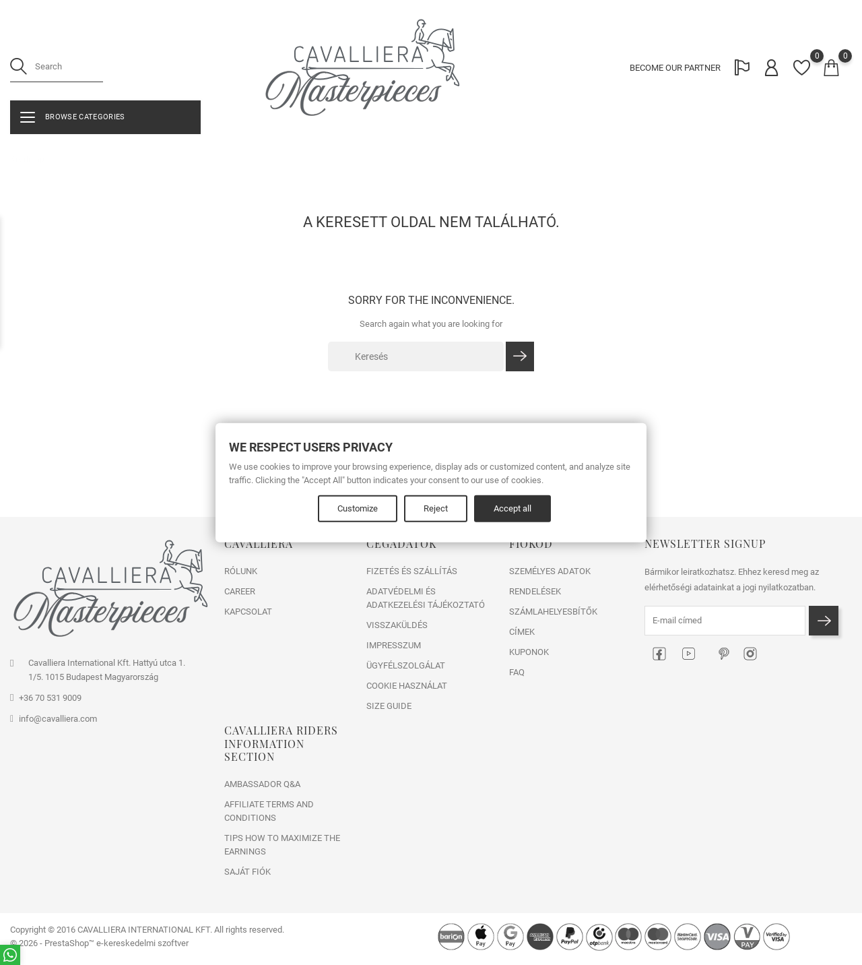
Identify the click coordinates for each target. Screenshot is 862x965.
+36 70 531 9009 (50, 698)
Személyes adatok (550, 571)
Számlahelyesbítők (553, 611)
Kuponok (529, 652)
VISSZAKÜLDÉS (397, 625)
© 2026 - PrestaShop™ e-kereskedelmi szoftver (99, 943)
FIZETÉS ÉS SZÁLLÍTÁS (411, 571)
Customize (357, 508)
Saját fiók (247, 872)
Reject (436, 508)
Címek (522, 632)
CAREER (239, 591)
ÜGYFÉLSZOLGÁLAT (405, 665)
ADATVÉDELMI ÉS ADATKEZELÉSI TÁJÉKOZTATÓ (425, 598)
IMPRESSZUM (393, 645)
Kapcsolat (248, 611)
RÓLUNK (240, 571)
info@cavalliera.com (58, 719)
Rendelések (535, 591)
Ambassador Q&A (262, 784)
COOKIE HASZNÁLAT (406, 686)
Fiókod (531, 543)
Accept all (512, 508)
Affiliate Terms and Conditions (269, 811)
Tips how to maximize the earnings (282, 845)
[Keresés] (416, 356)
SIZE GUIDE (388, 706)
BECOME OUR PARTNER (675, 68)
